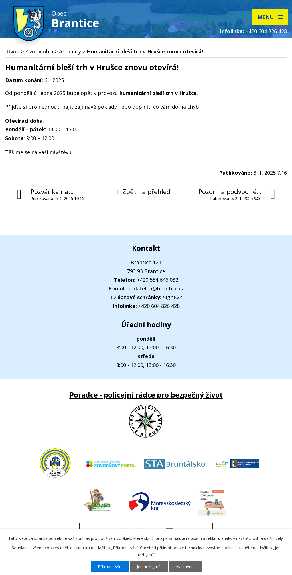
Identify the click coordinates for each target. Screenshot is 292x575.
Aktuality (70, 51)
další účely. (274, 538)
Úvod (13, 51)
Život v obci (39, 51)
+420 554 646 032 (157, 279)
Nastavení (185, 566)
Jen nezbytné (149, 566)
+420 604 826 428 (266, 31)
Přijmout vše (109, 566)
